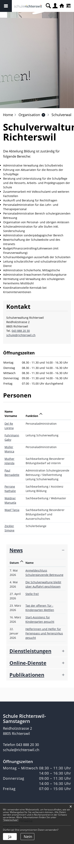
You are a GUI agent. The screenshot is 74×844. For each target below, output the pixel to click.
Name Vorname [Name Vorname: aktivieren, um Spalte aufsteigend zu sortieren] (11, 414)
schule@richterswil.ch (21, 335)
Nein (28, 836)
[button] (29, 114)
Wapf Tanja (12, 510)
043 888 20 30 (21, 331)
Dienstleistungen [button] (30, 651)
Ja (9, 836)
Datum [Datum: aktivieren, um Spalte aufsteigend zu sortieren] (14, 563)
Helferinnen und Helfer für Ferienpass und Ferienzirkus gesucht (44, 633)
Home (8, 114)
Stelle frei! (32, 594)
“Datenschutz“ (10, 820)
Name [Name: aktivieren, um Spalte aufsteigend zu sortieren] (29, 563)
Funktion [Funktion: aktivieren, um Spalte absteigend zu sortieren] (32, 416)
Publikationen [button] (26, 674)
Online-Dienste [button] (27, 662)
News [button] (16, 550)
